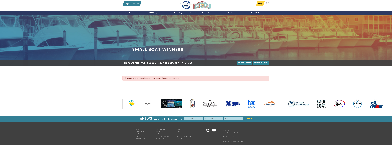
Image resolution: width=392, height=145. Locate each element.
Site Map (179, 139)
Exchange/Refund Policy (184, 136)
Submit (248, 118)
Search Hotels (244, 63)
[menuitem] (127, 13)
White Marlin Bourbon (162, 136)
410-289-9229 (231, 136)
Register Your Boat (132, 4)
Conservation (139, 131)
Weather (138, 134)
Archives (179, 134)
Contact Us (138, 136)
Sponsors (180, 131)
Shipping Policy (140, 139)
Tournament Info (161, 129)
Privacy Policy (160, 139)
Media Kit (159, 134)
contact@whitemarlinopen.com (232, 142)
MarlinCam (159, 131)
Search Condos (261, 63)
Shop (260, 4)
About (137, 129)
